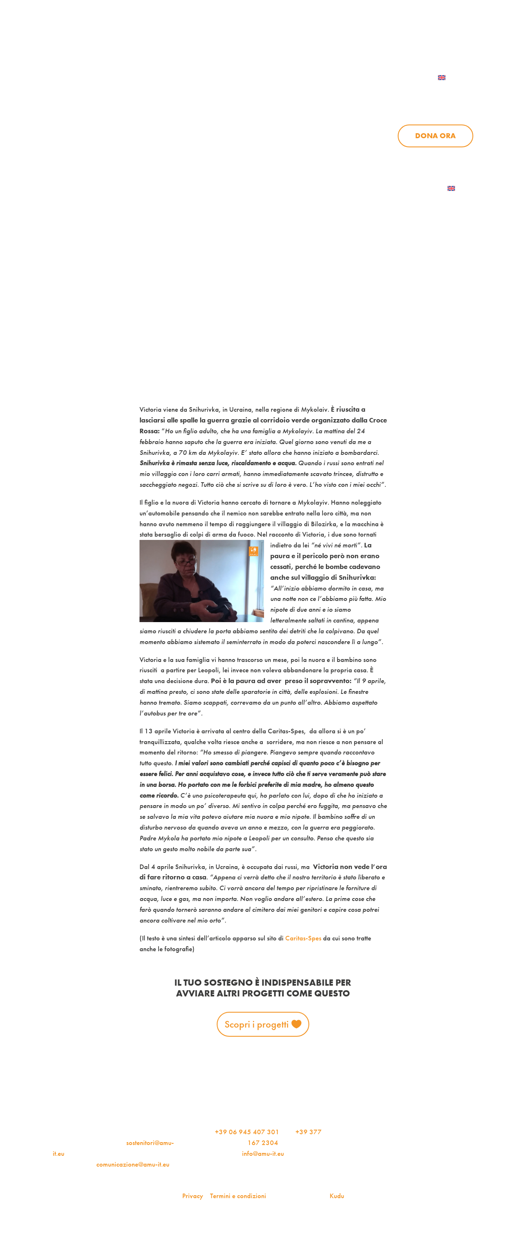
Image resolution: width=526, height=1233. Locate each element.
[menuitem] (452, 77)
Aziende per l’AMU (401, 156)
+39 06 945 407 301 (247, 1131)
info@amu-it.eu (263, 1153)
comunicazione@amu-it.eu (132, 1164)
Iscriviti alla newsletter (396, 188)
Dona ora (435, 136)
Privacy (192, 1195)
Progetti (343, 94)
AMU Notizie (201, 38)
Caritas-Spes (303, 937)
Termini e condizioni (238, 1195)
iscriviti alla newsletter (289, 38)
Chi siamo (279, 94)
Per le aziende (377, 38)
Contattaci (450, 38)
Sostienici (453, 94)
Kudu (337, 1195)
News (397, 94)
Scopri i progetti (257, 1024)
